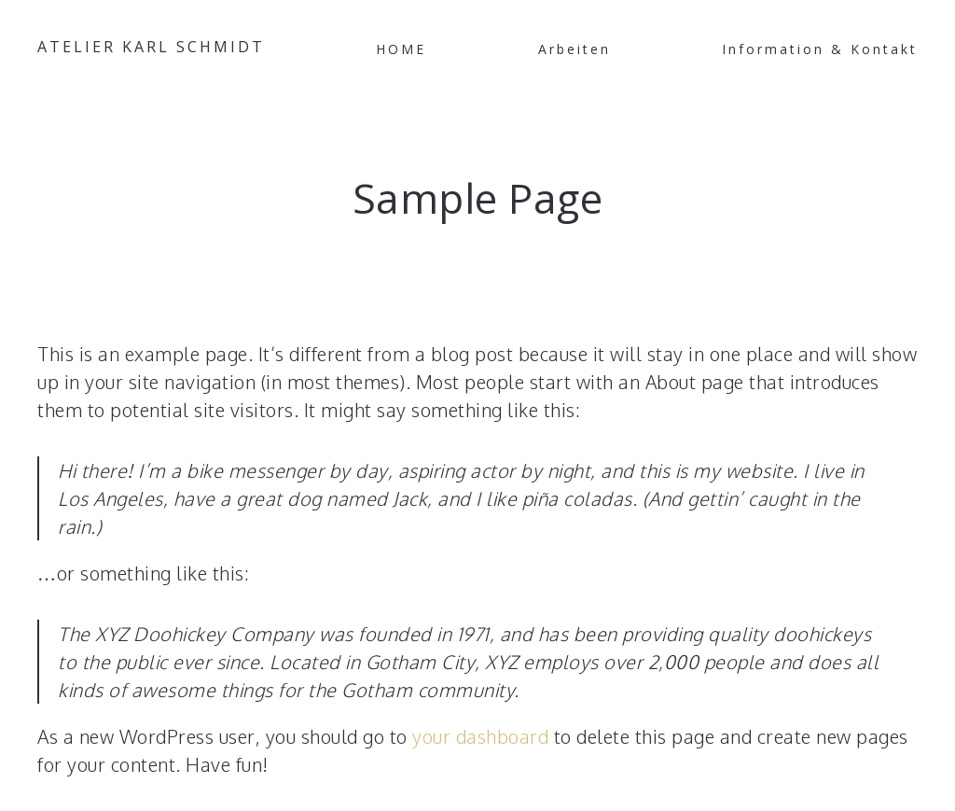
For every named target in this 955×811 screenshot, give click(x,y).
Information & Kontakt (820, 49)
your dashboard (480, 736)
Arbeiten (574, 49)
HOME (401, 49)
